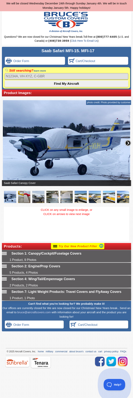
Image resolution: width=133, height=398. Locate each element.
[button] (128, 143)
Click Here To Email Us (84, 40)
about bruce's (76, 351)
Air (16, 351)
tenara (41, 362)
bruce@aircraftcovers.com (34, 312)
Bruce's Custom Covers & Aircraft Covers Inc (66, 22)
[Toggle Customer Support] (114, 384)
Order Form (17, 61)
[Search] (66, 76)
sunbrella (17, 362)
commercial (61, 351)
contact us (90, 351)
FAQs (123, 351)
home (41, 351)
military (49, 351)
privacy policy (111, 351)
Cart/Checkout (82, 61)
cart (100, 351)
